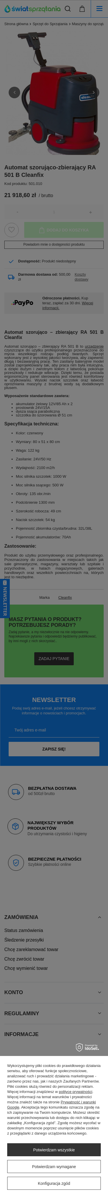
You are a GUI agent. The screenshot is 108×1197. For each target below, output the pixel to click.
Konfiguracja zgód (54, 1183)
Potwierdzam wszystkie (54, 1150)
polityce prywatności (75, 1091)
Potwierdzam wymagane (54, 1166)
